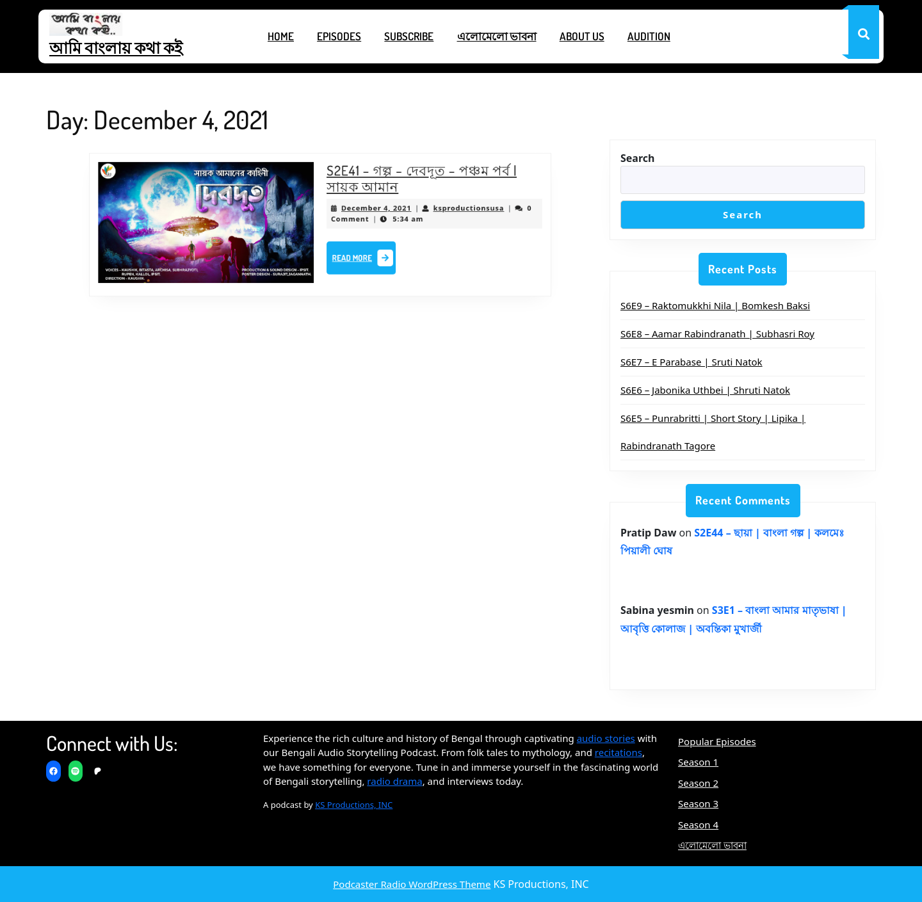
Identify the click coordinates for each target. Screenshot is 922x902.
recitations (618, 752)
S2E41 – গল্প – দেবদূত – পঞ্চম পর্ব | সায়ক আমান (411, 183)
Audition (648, 36)
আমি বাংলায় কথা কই (115, 47)
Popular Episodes (717, 741)
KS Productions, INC (353, 804)
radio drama (394, 781)
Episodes (339, 36)
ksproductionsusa (454, 209)
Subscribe (408, 36)
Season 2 (698, 783)
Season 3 (698, 803)
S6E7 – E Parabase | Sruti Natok (691, 361)
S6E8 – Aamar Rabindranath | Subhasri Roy (717, 333)
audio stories (606, 738)
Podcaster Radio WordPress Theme (411, 884)
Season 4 (698, 824)
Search (637, 158)
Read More (360, 256)
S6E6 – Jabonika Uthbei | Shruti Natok (705, 389)
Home (281, 36)
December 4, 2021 (371, 209)
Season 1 (698, 761)
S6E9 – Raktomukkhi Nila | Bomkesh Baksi (715, 305)
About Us (582, 36)
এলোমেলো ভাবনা (497, 36)
